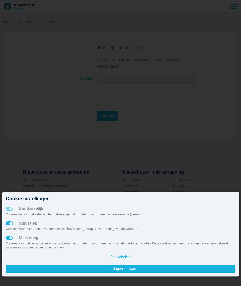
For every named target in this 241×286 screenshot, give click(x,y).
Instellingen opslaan (120, 269)
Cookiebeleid (120, 257)
